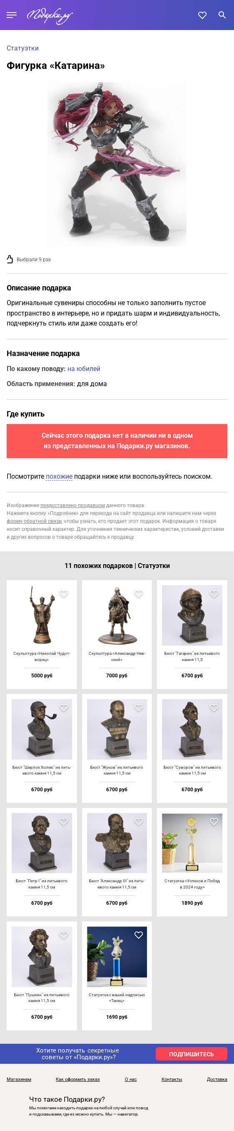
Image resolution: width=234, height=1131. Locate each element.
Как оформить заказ (78, 1079)
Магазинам (19, 1079)
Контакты (172, 1079)
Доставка (217, 1079)
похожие (59, 476)
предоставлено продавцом (72, 505)
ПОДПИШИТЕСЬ (191, 1054)
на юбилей (83, 369)
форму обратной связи (34, 521)
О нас (131, 1079)
